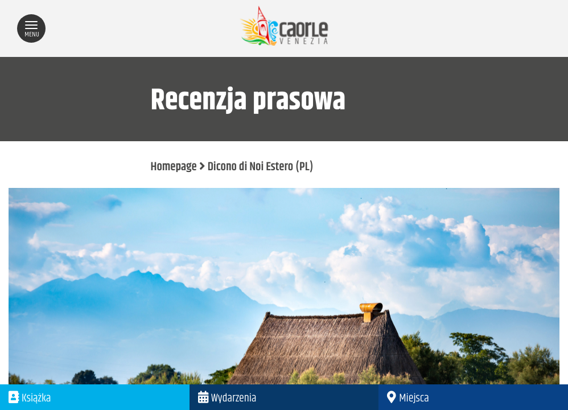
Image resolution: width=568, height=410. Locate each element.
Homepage (174, 167)
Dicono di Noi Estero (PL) (261, 167)
